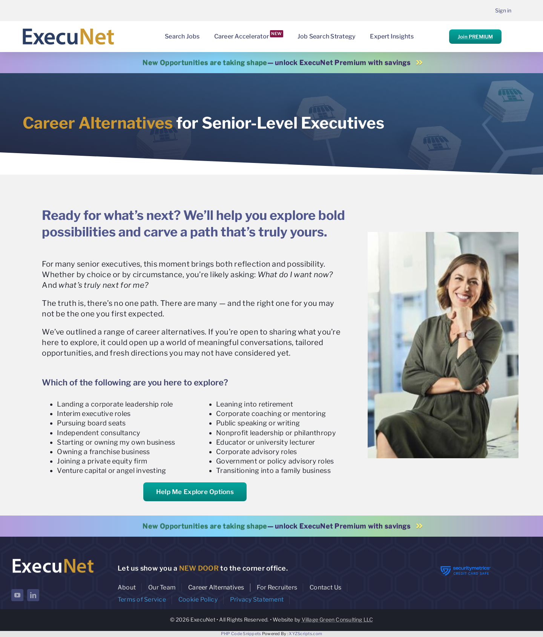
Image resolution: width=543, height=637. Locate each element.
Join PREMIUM (475, 37)
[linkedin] (33, 595)
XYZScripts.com (305, 633)
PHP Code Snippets (241, 633)
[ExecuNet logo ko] (52, 559)
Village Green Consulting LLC (337, 619)
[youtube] (17, 595)
